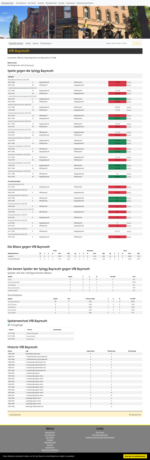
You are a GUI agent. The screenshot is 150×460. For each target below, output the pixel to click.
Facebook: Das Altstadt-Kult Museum (100, 437)
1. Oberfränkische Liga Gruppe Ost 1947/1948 (22, 96)
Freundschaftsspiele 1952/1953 (17, 220)
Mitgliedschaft (51, 3)
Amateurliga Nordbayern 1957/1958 (19, 163)
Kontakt (61, 3)
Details (129, 82)
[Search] (118, 43)
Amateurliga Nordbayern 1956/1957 (19, 154)
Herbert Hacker (12, 290)
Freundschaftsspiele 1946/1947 (17, 190)
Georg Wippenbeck (14, 282)
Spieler (28, 43)
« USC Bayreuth (15, 414)
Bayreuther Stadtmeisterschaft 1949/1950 (21, 209)
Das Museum (21, 3)
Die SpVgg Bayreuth (100, 435)
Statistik (41, 3)
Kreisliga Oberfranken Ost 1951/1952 (19, 129)
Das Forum (100, 432)
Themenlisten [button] (45, 43)
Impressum (70, 3)
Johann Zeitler (31, 336)
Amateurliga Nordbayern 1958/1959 (19, 171)
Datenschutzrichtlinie (85, 3)
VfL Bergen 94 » (135, 414)
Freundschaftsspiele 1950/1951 (17, 215)
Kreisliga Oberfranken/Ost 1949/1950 (19, 113)
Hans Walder (12, 285)
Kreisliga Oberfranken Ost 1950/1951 (19, 121)
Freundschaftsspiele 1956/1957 (17, 228)
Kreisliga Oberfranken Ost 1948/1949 (19, 104)
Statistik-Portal (16, 43)
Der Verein (32, 3)
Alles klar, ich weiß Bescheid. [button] (135, 456)
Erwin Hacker (12, 310)
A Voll (9, 279)
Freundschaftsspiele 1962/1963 (17, 234)
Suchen (137, 43)
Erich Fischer (12, 307)
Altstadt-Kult (7, 2)
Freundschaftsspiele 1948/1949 (17, 195)
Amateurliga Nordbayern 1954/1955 (19, 138)
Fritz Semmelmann (14, 301)
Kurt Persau (30, 339)
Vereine (36, 43)
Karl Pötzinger (12, 304)
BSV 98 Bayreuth (27, 65)
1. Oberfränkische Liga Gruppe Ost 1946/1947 (22, 88)
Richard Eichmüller (13, 288)
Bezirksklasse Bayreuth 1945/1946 (18, 79)
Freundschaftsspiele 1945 (16, 184)
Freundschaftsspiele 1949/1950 (17, 203)
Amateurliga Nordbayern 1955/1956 (19, 146)
